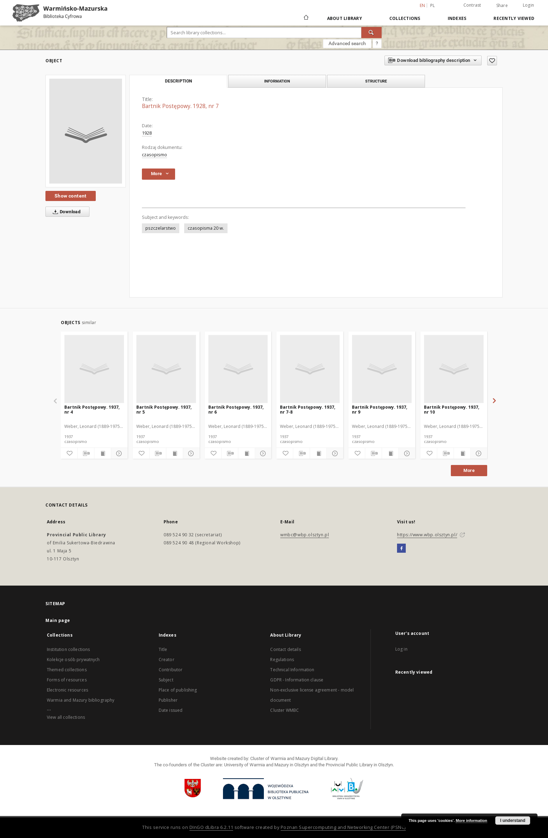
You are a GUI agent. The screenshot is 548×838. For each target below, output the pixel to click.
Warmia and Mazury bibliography (81, 700)
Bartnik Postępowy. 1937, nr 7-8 (307, 409)
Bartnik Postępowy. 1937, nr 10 (451, 409)
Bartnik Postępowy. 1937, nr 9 (379, 409)
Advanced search (347, 43)
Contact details (285, 649)
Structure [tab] (376, 81)
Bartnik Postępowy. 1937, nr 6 (236, 409)
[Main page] (305, 18)
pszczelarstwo (160, 228)
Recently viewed (513, 18)
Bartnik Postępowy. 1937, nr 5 (164, 409)
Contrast (472, 5)
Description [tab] (178, 81)
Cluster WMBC (284, 710)
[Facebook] (401, 548)
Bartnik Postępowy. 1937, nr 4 (92, 409)
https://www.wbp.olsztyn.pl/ (427, 535)
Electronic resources (67, 690)
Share (502, 5)
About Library (344, 18)
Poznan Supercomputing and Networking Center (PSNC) (343, 827)
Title (163, 649)
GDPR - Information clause (296, 680)
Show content (71, 196)
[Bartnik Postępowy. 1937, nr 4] (94, 368)
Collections (404, 18)
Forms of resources (67, 680)
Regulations (282, 659)
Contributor (171, 670)
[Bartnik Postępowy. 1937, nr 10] (453, 368)
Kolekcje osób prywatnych (73, 659)
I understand (512, 820)
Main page (57, 620)
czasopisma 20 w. (206, 228)
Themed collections (67, 670)
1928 (147, 133)
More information (471, 820)
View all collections (66, 717)
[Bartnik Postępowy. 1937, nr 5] (166, 368)
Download (65, 211)
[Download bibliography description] (86, 453)
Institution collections (68, 649)
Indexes (457, 18)
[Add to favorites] (492, 60)
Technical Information (292, 670)
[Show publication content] (102, 453)
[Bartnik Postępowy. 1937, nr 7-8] (309, 368)
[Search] (371, 32)
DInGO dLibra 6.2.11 (211, 827)
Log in (401, 649)
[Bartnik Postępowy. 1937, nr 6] (238, 368)
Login (528, 5)
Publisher (168, 700)
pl (432, 5)
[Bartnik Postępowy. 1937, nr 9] (381, 368)
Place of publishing (178, 690)
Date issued (171, 710)
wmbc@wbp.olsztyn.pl (304, 535)
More (469, 470)
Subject (166, 680)
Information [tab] (277, 81)
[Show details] (118, 453)
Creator (166, 659)
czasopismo (154, 155)
